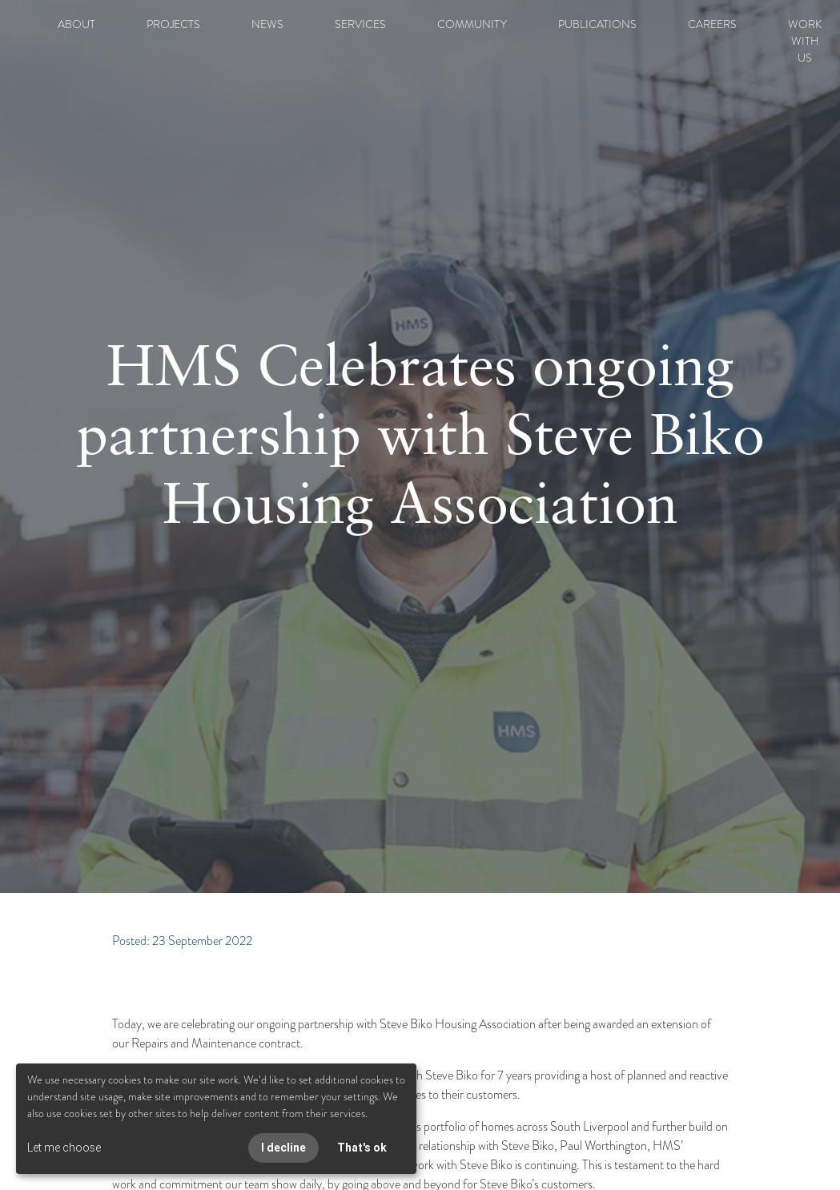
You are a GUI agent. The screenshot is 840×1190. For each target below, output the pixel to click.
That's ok (362, 1147)
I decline (283, 1147)
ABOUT (76, 24)
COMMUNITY (472, 24)
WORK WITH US (805, 41)
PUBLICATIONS (597, 24)
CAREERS (712, 24)
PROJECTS (173, 24)
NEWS (267, 24)
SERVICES (360, 24)
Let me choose (64, 1147)
